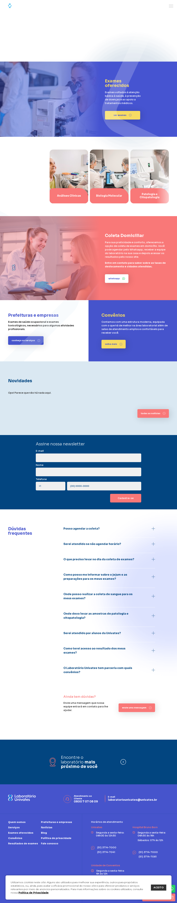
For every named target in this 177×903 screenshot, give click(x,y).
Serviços (14, 827)
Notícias (46, 827)
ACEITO (158, 887)
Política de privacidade (56, 838)
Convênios (15, 838)
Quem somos (17, 822)
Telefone (41, 479)
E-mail (40, 451)
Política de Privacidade (33, 892)
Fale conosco (49, 843)
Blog (44, 832)
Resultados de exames (23, 843)
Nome (39, 465)
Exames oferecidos (20, 832)
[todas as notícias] (153, 413)
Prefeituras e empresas (56, 822)
